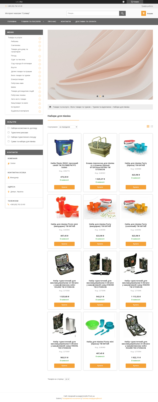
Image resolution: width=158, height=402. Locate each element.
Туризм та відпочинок (101, 107)
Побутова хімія (17, 83)
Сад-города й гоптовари (21, 63)
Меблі (13, 87)
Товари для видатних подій (22, 91)
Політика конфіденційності (92, 398)
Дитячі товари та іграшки (21, 71)
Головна (12, 21)
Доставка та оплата (85, 21)
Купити (64, 187)
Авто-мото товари (18, 99)
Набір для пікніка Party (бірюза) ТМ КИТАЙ (136, 164)
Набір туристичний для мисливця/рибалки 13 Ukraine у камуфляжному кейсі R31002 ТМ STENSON (64, 284)
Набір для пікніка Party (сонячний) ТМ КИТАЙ (136, 225)
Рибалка (14, 41)
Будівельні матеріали (20, 111)
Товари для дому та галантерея (19, 50)
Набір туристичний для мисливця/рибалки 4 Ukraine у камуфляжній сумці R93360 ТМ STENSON (100, 284)
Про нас (52, 21)
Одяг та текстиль (18, 60)
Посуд (13, 56)
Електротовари (17, 79)
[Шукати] (122, 13)
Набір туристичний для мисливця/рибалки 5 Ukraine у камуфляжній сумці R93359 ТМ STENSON (135, 284)
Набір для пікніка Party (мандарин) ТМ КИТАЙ (100, 225)
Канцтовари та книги (19, 103)
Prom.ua (91, 396)
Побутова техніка (18, 95)
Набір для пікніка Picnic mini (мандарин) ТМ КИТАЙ (64, 225)
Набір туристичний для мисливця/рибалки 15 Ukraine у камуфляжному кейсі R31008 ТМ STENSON (136, 345)
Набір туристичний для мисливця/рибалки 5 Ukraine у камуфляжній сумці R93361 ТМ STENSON (64, 345)
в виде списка (152, 127)
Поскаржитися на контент (71, 398)
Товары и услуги (15, 37)
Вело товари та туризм (80, 107)
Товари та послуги (31, 21)
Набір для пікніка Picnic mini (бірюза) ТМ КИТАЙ (100, 343)
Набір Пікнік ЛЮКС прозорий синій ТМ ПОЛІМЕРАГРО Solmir (64, 165)
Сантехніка (15, 45)
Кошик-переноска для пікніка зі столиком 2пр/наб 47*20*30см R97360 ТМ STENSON (100, 166)
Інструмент (15, 107)
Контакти (66, 21)
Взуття (13, 67)
